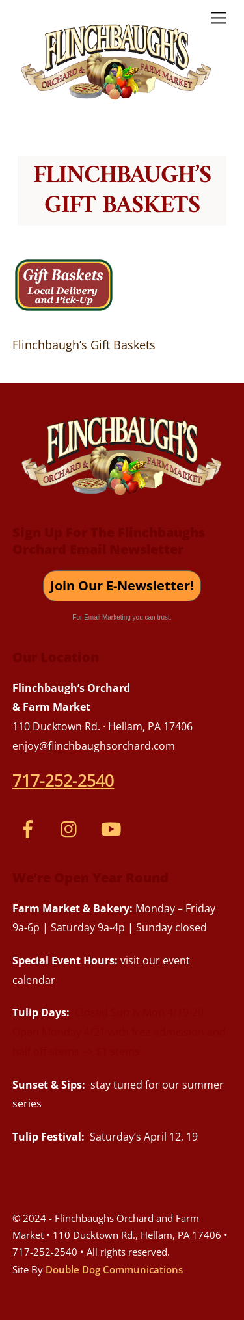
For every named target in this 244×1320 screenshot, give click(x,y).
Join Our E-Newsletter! (122, 585)
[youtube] (113, 828)
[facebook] (30, 828)
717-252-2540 (63, 780)
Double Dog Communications (114, 1269)
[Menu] (219, 17)
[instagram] (72, 828)
